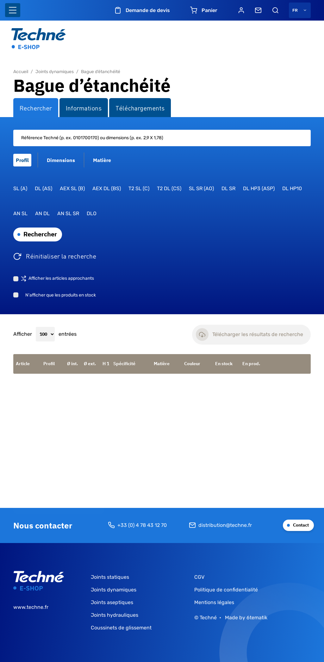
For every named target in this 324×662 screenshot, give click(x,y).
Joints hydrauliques (114, 615)
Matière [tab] (102, 160)
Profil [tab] (22, 160)
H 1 (106, 363)
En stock (224, 363)
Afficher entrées (45, 334)
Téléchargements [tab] (140, 107)
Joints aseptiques (112, 602)
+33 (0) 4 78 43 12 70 (137, 525)
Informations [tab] (84, 107)
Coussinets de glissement (121, 628)
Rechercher (40, 234)
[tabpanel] (162, 216)
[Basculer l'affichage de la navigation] (12, 10)
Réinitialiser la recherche (61, 255)
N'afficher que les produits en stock (60, 295)
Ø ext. (90, 363)
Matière (162, 363)
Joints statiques (110, 577)
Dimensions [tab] (61, 160)
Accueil (20, 71)
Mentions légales (214, 602)
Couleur (192, 363)
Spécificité (124, 363)
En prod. (251, 363)
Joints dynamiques (54, 71)
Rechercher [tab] (36, 107)
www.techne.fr (30, 607)
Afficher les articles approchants (61, 278)
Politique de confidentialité (226, 590)
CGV (199, 577)
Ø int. (72, 363)
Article (23, 363)
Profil (49, 363)
